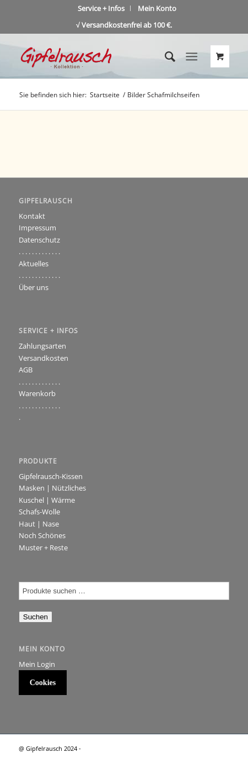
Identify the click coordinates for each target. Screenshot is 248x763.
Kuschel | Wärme (47, 500)
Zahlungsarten (42, 346)
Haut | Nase (39, 524)
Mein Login (37, 664)
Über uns (33, 287)
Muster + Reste (43, 547)
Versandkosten (43, 358)
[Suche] (164, 56)
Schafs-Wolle (39, 512)
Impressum (37, 228)
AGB (26, 370)
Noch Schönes (42, 535)
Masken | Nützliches (52, 488)
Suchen (35, 617)
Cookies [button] (43, 682)
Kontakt (32, 216)
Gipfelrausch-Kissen (51, 476)
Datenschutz (39, 240)
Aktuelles (33, 264)
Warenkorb (37, 393)
